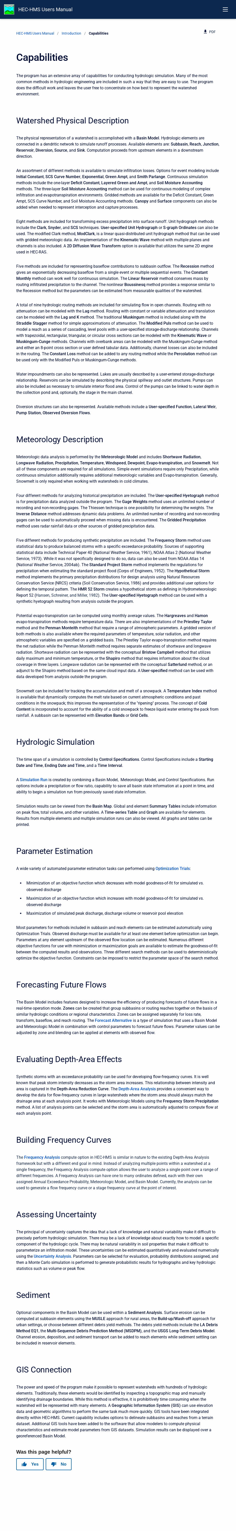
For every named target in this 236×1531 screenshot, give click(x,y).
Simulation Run (33, 779)
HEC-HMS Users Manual (45, 9)
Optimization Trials (173, 868)
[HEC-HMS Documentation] (9, 9)
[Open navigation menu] (225, 9)
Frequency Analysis (42, 1157)
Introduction (71, 33)
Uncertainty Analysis (52, 1256)
